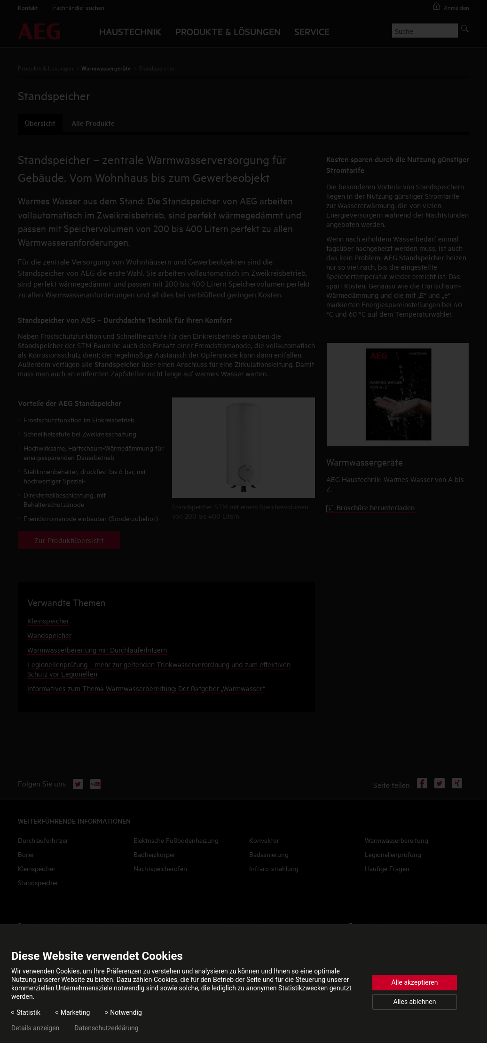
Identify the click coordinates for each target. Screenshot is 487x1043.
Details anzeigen (35, 1028)
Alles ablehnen (414, 1001)
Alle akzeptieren (415, 982)
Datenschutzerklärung (106, 1028)
